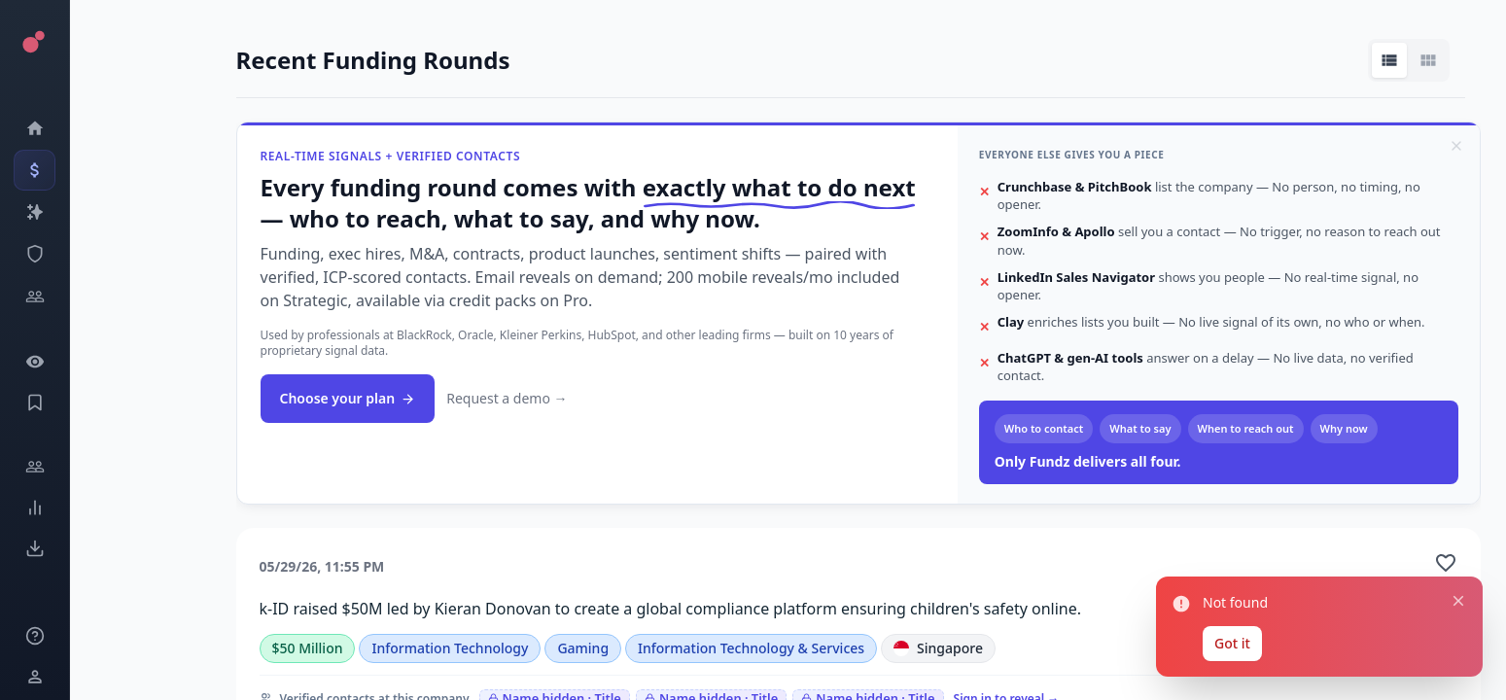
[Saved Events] (29, 402)
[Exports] (29, 548)
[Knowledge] (29, 635)
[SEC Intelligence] (29, 253)
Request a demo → (506, 398)
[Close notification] (1458, 601)
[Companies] (29, 211)
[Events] (29, 170)
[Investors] (29, 296)
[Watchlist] (29, 361)
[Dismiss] (1456, 146)
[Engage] (29, 466)
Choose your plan (348, 398)
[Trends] (29, 507)
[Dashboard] (29, 128)
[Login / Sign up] (29, 676)
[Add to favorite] (1445, 563)
